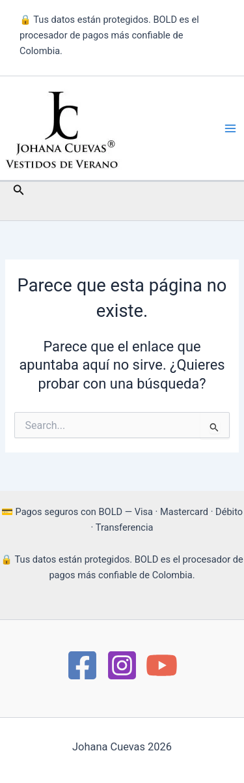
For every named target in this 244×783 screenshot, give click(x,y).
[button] (19, 190)
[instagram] (122, 665)
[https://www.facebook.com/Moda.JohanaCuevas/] (82, 665)
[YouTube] (162, 665)
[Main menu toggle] (230, 128)
